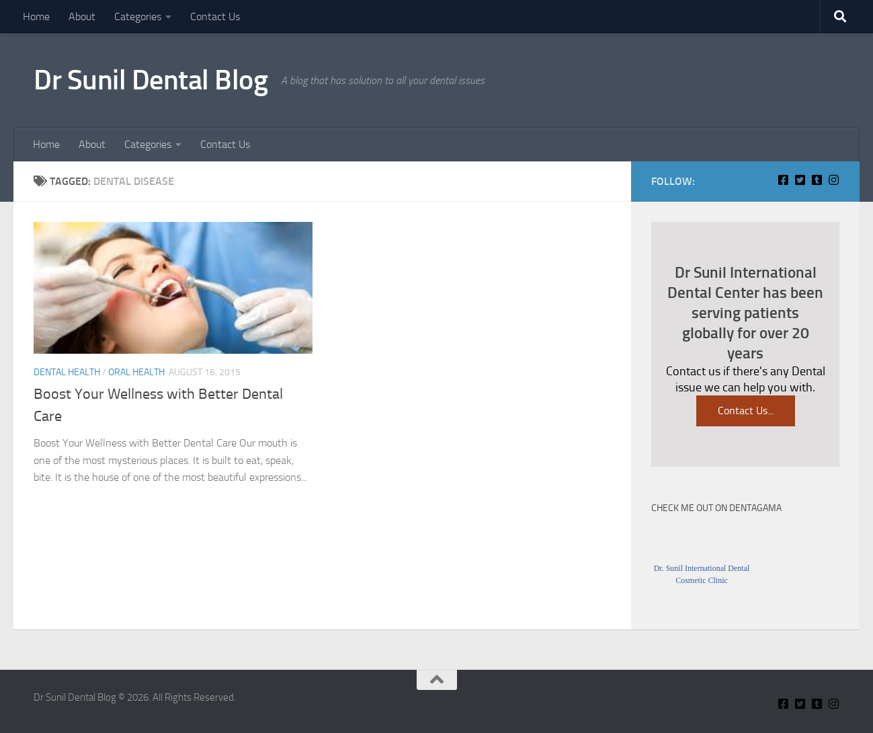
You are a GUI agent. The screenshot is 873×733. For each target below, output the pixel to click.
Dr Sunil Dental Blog (150, 80)
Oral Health (136, 372)
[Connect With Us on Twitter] (800, 180)
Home (36, 16)
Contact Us (215, 16)
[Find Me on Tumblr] (817, 180)
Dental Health (67, 372)
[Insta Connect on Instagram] (833, 180)
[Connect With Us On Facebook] (783, 180)
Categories (137, 16)
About (82, 16)
